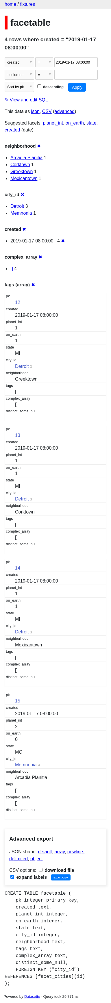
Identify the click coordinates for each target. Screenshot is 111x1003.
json (35, 111)
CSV (47, 111)
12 (17, 302)
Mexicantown (23, 178)
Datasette (32, 996)
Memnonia (21, 213)
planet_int (53, 122)
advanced (65, 111)
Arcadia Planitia (26, 157)
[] (11, 268)
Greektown (21, 171)
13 (17, 435)
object (36, 858)
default (45, 851)
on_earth (75, 122)
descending (50, 87)
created (12, 129)
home (10, 4)
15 (17, 700)
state (91, 122)
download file (56, 870)
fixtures (27, 4)
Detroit (17, 206)
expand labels (28, 877)
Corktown (20, 164)
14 (17, 568)
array (60, 851)
